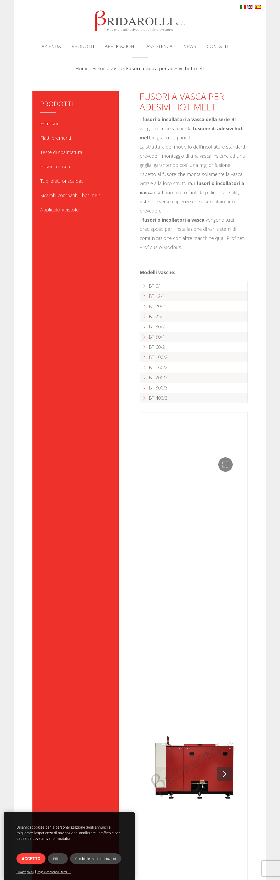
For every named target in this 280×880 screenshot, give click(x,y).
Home (82, 68)
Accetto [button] (31, 858)
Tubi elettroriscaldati (61, 181)
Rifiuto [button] (57, 859)
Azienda (51, 46)
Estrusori (49, 123)
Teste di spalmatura (61, 152)
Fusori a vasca (107, 68)
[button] (225, 464)
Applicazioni (120, 46)
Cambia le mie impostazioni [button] (95, 859)
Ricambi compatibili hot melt (70, 195)
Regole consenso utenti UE (54, 872)
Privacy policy (25, 872)
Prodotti (83, 46)
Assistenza (159, 46)
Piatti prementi (55, 138)
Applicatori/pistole (59, 209)
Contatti (217, 46)
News (189, 46)
